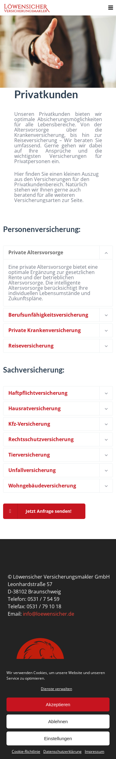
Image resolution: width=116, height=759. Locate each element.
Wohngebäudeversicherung (42, 485)
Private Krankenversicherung (44, 330)
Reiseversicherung (31, 345)
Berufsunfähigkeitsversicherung (48, 314)
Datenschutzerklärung (62, 751)
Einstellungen (58, 738)
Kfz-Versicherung (29, 423)
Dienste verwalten (56, 688)
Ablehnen (58, 721)
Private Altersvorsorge (35, 252)
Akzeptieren (58, 704)
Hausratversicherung (34, 408)
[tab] (58, 252)
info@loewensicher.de (48, 613)
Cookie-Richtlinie (26, 751)
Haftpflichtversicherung (37, 393)
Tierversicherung (29, 454)
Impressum (94, 751)
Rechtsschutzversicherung (41, 439)
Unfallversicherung (32, 470)
